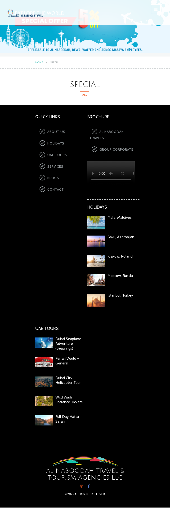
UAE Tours (57, 155)
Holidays (55, 143)
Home (39, 62)
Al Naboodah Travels (106, 135)
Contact (55, 191)
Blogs (53, 179)
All (84, 94)
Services (55, 167)
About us (56, 132)
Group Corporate (116, 150)
